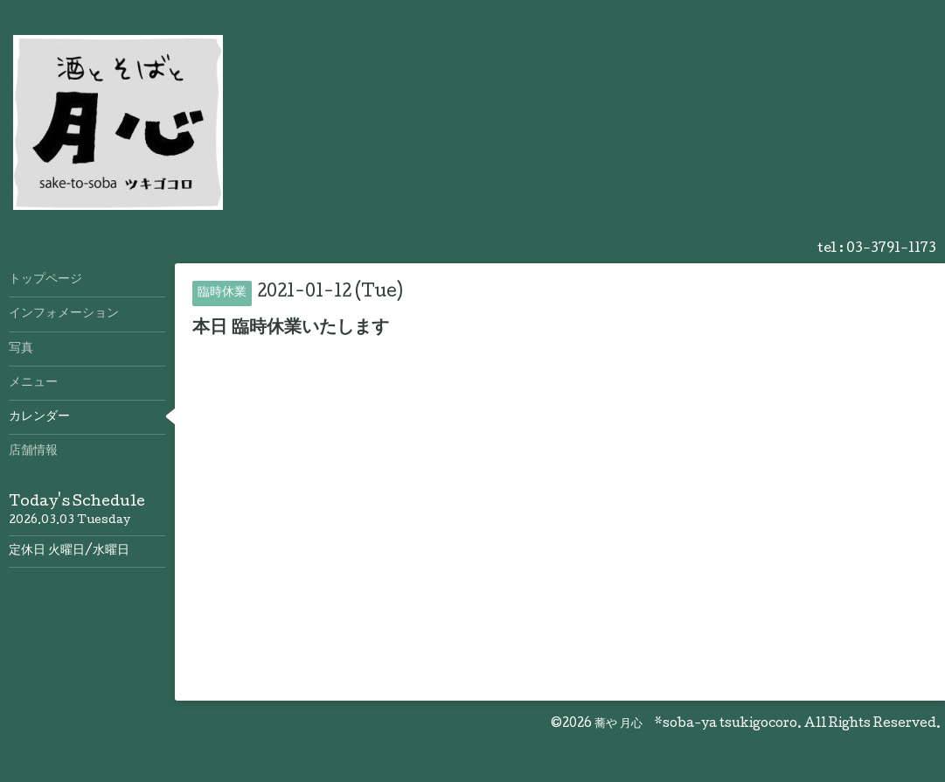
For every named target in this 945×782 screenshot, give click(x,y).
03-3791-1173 (891, 249)
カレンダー (39, 417)
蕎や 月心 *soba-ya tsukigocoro (695, 724)
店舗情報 (33, 451)
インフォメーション (64, 314)
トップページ (45, 280)
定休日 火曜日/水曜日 (69, 551)
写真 (21, 349)
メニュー (33, 383)
